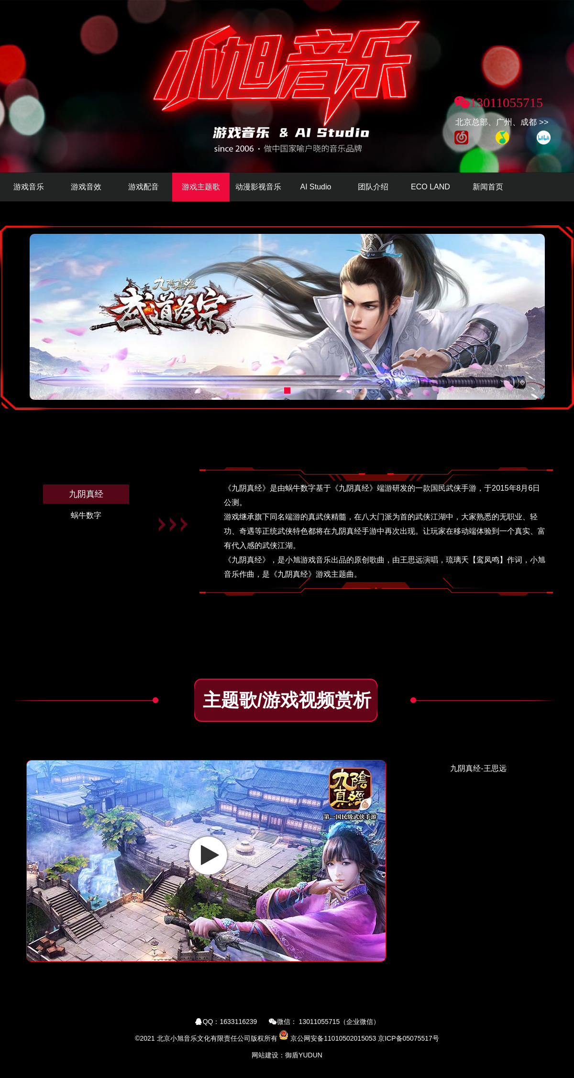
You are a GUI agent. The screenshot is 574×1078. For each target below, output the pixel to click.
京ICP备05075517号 (408, 1038)
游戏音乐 (28, 187)
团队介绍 (373, 187)
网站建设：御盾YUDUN (287, 1055)
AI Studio (315, 187)
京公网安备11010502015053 (333, 1038)
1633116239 (238, 1021)
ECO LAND (430, 187)
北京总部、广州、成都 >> (502, 122)
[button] (287, 390)
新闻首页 (488, 187)
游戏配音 (143, 187)
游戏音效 (86, 187)
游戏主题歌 (201, 187)
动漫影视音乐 (258, 187)
